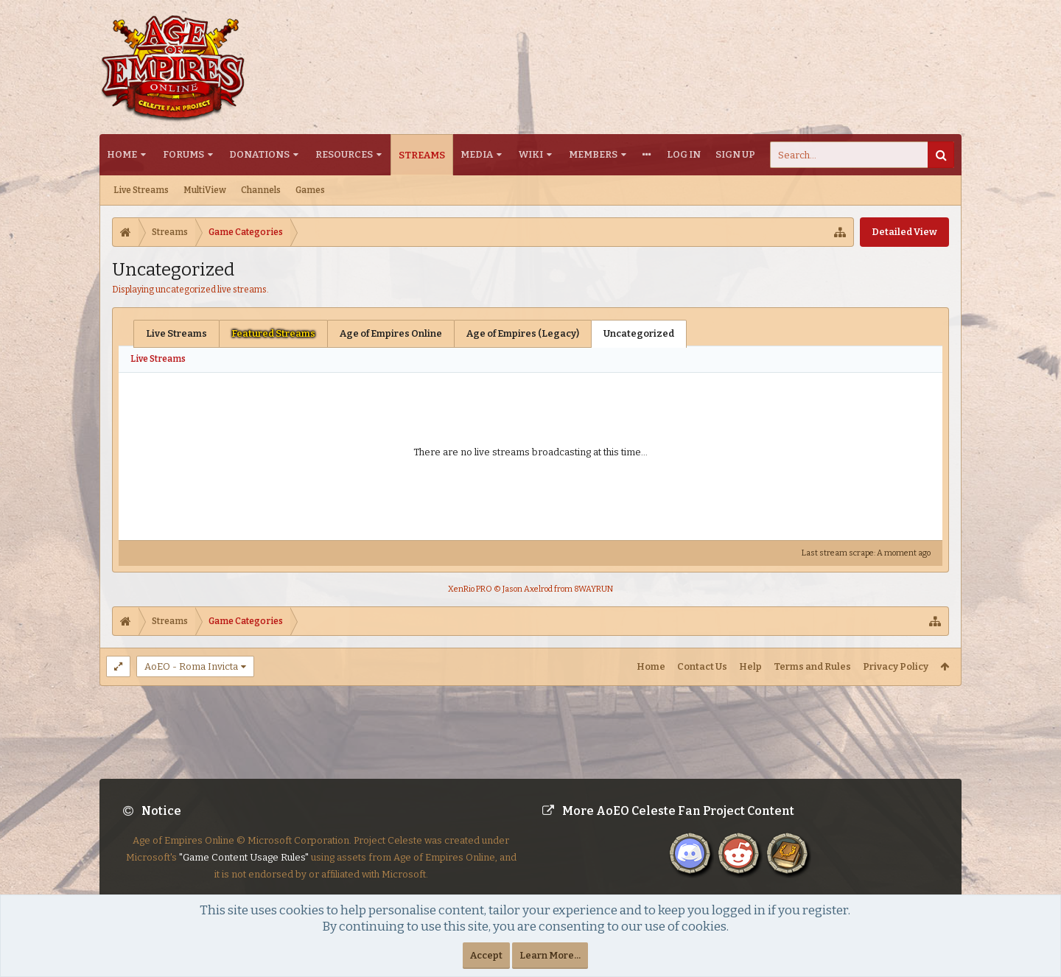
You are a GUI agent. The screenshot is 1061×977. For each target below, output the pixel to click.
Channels (261, 190)
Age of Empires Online (391, 333)
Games (310, 190)
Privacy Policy (895, 666)
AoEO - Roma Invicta (191, 666)
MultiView (204, 190)
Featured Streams (273, 333)
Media (477, 154)
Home (122, 154)
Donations (259, 154)
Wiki (531, 154)
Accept (486, 955)
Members (593, 154)
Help (750, 666)
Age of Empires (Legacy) (522, 333)
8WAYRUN (593, 589)
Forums (183, 154)
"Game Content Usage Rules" (244, 869)
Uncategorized (638, 333)
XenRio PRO (470, 589)
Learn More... (550, 955)
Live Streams (141, 190)
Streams (422, 155)
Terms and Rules (812, 666)
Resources (344, 154)
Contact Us (702, 666)
